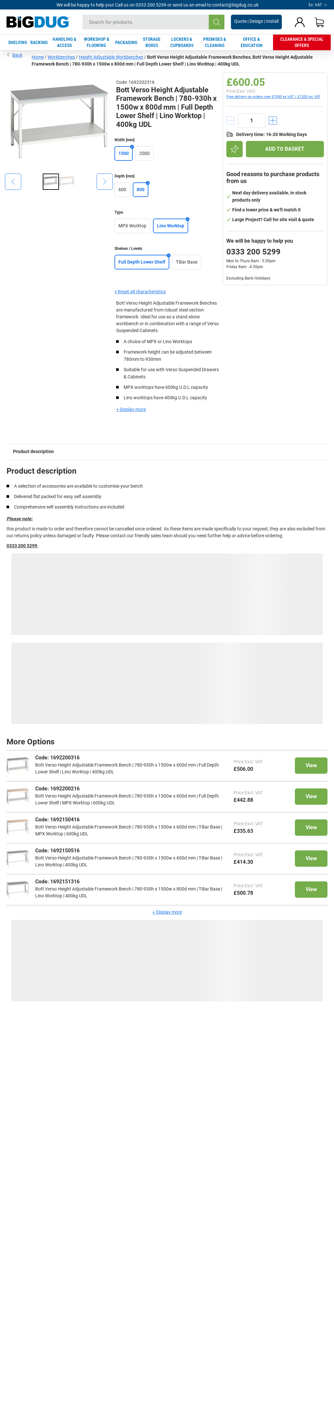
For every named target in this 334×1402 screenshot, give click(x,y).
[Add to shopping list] (234, 149)
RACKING (39, 42)
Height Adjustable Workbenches (111, 57)
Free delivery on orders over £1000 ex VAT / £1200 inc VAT (273, 97)
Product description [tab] (33, 451)
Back (15, 55)
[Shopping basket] (319, 22)
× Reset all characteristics (140, 291)
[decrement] (230, 120)
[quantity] (252, 120)
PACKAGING (126, 42)
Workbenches (61, 57)
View (311, 765)
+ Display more (131, 409)
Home (38, 57)
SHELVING (17, 42)
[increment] (273, 120)
